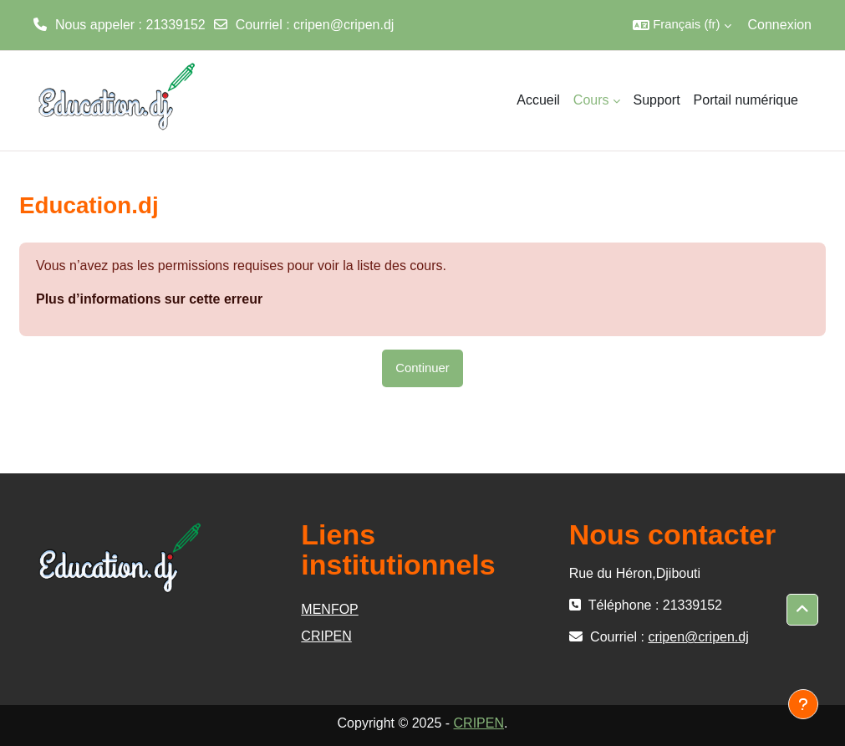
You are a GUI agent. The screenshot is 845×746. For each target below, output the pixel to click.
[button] (682, 25)
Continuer (422, 368)
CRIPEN (326, 636)
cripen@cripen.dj (343, 25)
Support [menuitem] (657, 100)
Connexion (780, 25)
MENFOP (329, 609)
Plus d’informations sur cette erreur (149, 299)
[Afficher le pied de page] (803, 704)
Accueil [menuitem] (538, 100)
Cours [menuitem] (591, 100)
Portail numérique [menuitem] (746, 100)
